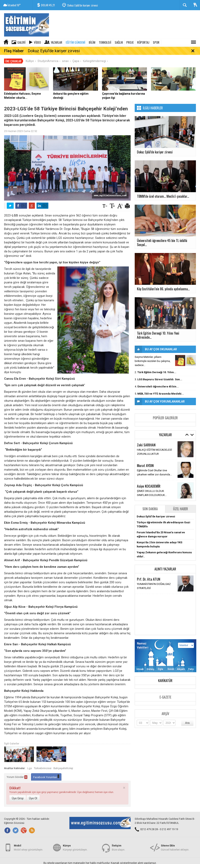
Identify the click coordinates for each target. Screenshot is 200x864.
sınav (65, 55)
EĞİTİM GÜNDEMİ (75, 42)
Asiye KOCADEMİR (148, 479)
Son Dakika (150, 502)
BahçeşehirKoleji (63, 762)
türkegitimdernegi (94, 55)
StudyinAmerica (48, 55)
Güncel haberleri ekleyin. (175, 849)
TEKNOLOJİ (105, 42)
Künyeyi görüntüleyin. (75, 849)
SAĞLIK (119, 42)
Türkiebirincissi (42, 762)
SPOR (156, 42)
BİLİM (92, 42)
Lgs (29, 762)
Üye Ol (33, 792)
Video (37, 42)
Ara (187, 717)
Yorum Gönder (17, 771)
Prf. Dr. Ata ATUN (148, 573)
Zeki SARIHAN (146, 438)
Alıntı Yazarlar (165, 563)
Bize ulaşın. (118, 849)
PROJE (130, 42)
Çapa (75, 55)
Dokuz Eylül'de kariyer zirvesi (82, 5)
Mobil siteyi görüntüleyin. (28, 849)
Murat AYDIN (145, 459)
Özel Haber (180, 502)
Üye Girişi (17, 792)
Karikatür (165, 674)
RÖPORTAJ (143, 42)
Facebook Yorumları (46, 770)
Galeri (21, 42)
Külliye (30, 55)
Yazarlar (56, 42)
